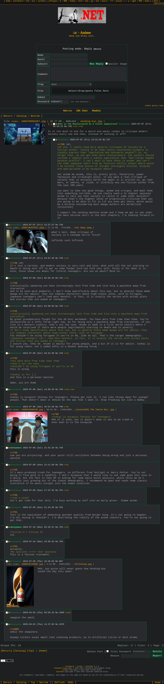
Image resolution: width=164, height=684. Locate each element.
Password (125, 651)
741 (61, 278)
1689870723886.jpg (32, 564)
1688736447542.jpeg (33, 228)
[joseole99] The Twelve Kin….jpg (94, 409)
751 (61, 490)
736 (70, 126)
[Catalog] (19, 651)
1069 (61, 612)
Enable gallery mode (154, 106)
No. (66, 126)
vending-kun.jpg (91, 121)
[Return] (97, 49)
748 (61, 407)
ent (97, 1)
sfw (27, 1)
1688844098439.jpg (32, 409)
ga (92, 1)
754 (61, 541)
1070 (61, 624)
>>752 (66, 490)
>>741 (66, 258)
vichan (79, 666)
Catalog (21, 116)
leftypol (53, 1)
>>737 (75, 126)
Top (33, 682)
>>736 (61, 144)
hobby (72, 1)
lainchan (89, 666)
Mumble (96, 110)
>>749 (71, 389)
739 (61, 258)
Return (8, 116)
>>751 (66, 465)
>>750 (66, 407)
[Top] (30, 651)
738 (61, 225)
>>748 (66, 389)
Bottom (35, 116)
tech (80, 1)
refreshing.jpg (82, 564)
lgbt (133, 1)
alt (33, 1)
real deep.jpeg (82, 228)
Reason (115, 656)
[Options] (159, 3)
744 (61, 353)
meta (156, 1)
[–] (50, 124)
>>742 (66, 278)
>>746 (66, 353)
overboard (18, 1)
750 (61, 465)
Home (158, 682)
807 (61, 561)
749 (61, 448)
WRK (65, 1)
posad (119, 1)
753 (61, 527)
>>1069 (14, 629)
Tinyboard (69, 666)
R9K (140, 1)
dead (147, 1)
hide (14, 121)
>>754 (66, 527)
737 (108, 139)
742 (61, 306)
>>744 (66, 306)
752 (61, 507)
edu (87, 1)
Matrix (67, 110)
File (113, 651)
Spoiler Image (117, 64)
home (8, 1)
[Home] (43, 651)
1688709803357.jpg (33, 121)
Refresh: (64, 682)
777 (112, 1)
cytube (41, 1)
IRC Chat (82, 110)
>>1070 (68, 613)
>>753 (13, 546)
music (104, 1)
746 (61, 389)
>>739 (80, 126)
